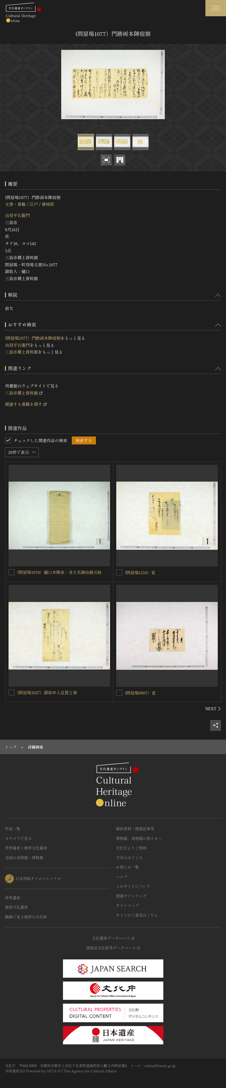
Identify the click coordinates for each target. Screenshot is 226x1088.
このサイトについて (133, 886)
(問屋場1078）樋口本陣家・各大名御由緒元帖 (59, 572)
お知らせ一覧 (127, 867)
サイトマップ (127, 905)
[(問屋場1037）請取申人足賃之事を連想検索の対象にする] (11, 692)
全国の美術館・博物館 (24, 857)
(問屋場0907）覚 (140, 693)
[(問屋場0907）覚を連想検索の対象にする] (119, 693)
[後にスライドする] (213, 709)
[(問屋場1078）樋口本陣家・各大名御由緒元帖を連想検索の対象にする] (11, 572)
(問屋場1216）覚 (140, 572)
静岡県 (48, 204)
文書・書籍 (15, 204)
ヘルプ (121, 876)
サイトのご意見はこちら (137, 915)
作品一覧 (12, 828)
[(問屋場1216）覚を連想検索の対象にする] (119, 572)
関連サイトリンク (131, 896)
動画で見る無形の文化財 (26, 917)
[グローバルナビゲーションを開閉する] (215, 8)
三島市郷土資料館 (21, 352)
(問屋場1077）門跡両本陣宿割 (32, 338)
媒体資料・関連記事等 (135, 828)
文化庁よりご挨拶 (131, 848)
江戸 (33, 204)
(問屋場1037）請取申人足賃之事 (47, 692)
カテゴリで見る (18, 838)
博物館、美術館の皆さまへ (139, 838)
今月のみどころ (129, 857)
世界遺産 (12, 897)
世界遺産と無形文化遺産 (26, 848)
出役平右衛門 (17, 215)
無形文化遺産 (16, 907)
